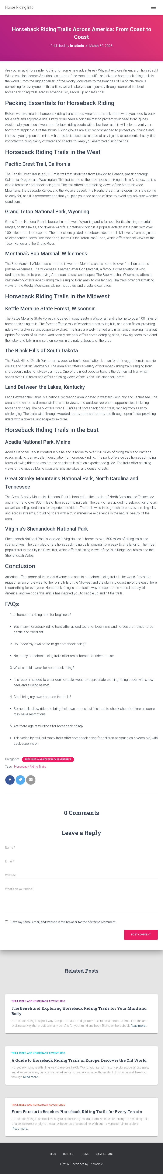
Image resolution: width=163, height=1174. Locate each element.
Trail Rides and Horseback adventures (48, 759)
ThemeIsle (96, 1164)
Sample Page (104, 1154)
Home (85, 1154)
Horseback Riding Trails (30, 766)
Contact (69, 1154)
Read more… (139, 1025)
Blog (53, 1154)
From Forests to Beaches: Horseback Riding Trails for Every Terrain (76, 1111)
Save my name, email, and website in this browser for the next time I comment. (63, 922)
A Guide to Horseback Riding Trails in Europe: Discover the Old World (79, 1060)
